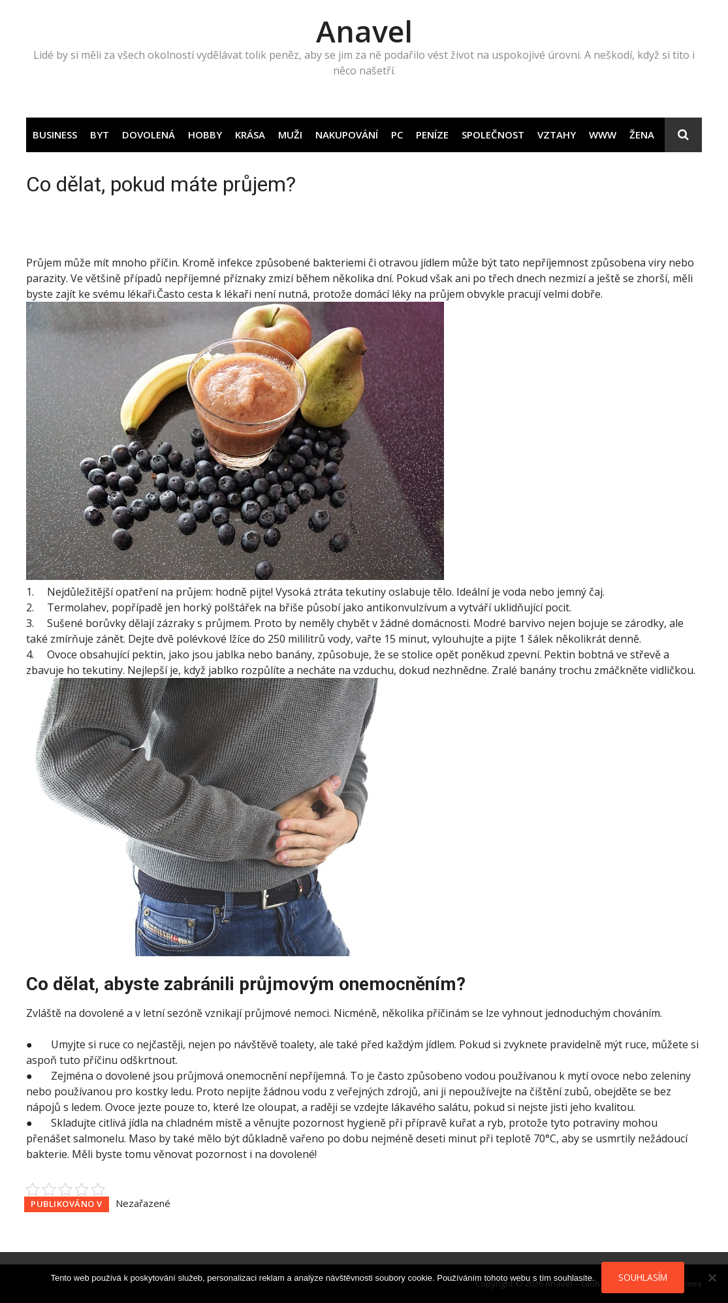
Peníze (432, 134)
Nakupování (346, 134)
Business (55, 134)
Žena (641, 134)
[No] (711, 1277)
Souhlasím (642, 1277)
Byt (99, 134)
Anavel (364, 31)
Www (602, 134)
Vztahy (556, 134)
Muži (290, 134)
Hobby (205, 134)
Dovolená (148, 134)
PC (397, 134)
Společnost (493, 134)
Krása (250, 134)
